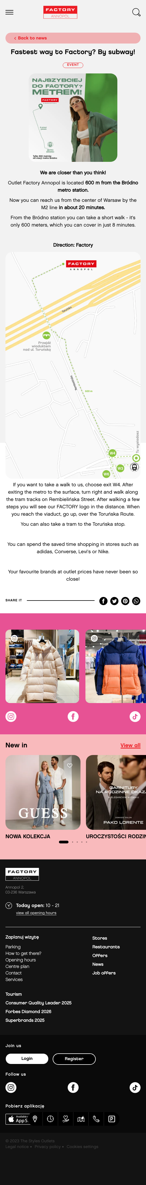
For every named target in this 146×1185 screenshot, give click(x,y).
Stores (99, 938)
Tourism (13, 994)
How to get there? (23, 954)
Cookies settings (82, 1147)
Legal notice (17, 1147)
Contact (13, 973)
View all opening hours (36, 913)
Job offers (103, 973)
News (97, 965)
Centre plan (17, 967)
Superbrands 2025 (24, 1021)
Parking (12, 947)
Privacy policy (48, 1147)
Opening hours (20, 960)
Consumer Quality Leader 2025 (38, 1003)
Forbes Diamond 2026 (28, 1012)
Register (74, 1059)
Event (73, 65)
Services (14, 980)
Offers (99, 956)
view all (131, 745)
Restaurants (106, 947)
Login (26, 1059)
